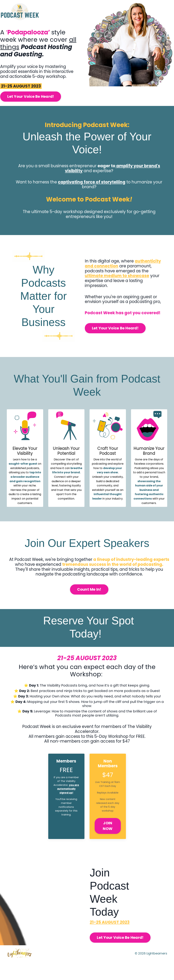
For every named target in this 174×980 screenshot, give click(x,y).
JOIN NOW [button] (107, 844)
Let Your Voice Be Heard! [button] (39, 108)
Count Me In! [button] (89, 602)
